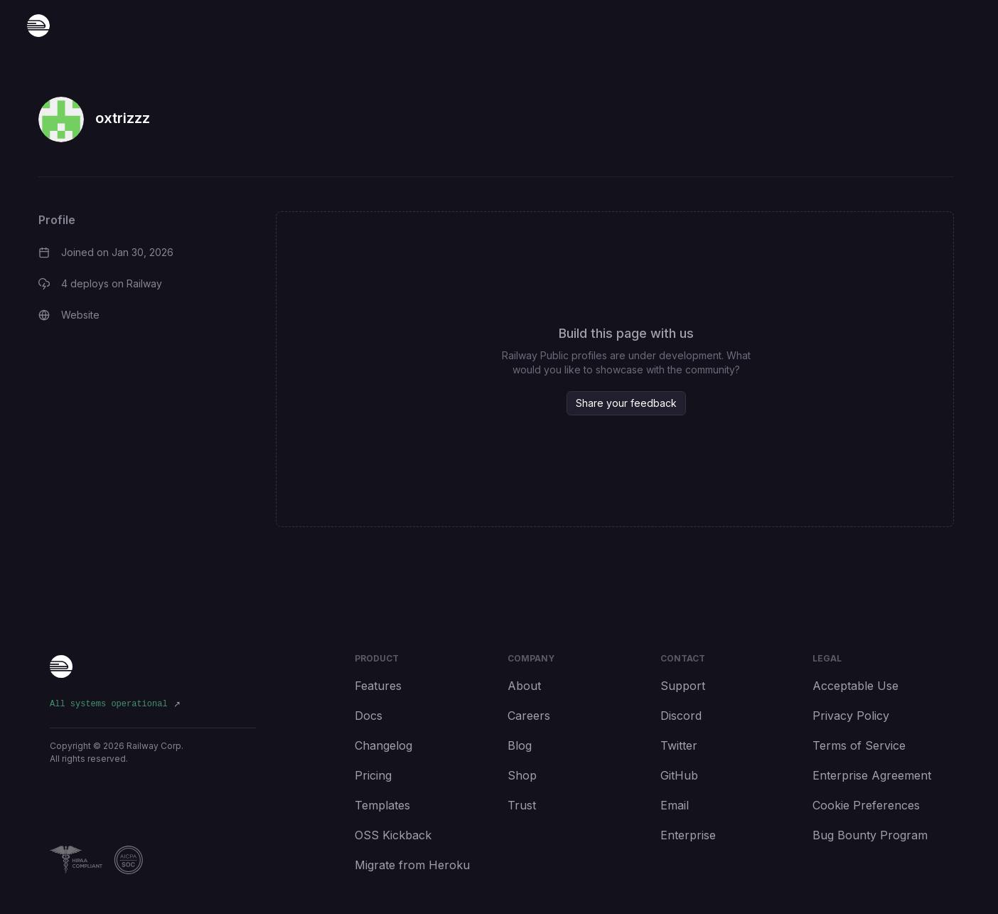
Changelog (383, 745)
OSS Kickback (393, 835)
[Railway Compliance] (153, 860)
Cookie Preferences (866, 805)
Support (682, 686)
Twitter (678, 745)
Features (378, 686)
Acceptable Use (855, 686)
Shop (522, 775)
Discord (681, 715)
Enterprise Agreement (871, 775)
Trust (522, 805)
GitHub (679, 775)
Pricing (373, 775)
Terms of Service (859, 745)
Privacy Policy (850, 715)
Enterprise (688, 835)
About (524, 686)
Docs (368, 715)
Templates (382, 805)
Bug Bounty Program (870, 835)
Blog (520, 745)
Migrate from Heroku (412, 865)
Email (674, 805)
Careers (529, 715)
